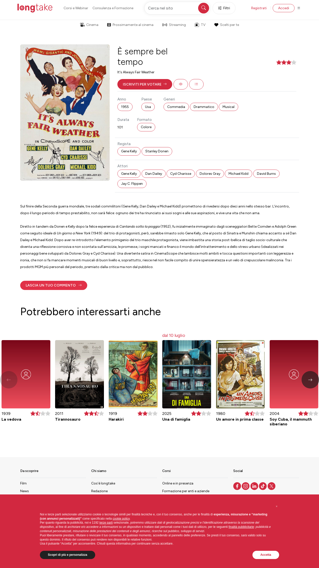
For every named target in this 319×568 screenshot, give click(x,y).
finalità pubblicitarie (241, 527)
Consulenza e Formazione (112, 8)
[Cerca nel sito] (177, 8)
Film (23, 483)
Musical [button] (229, 107)
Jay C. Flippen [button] (132, 184)
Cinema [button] (89, 25)
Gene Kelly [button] (129, 151)
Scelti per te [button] (226, 25)
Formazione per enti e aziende (185, 491)
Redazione (99, 491)
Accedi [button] (283, 8)
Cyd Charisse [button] (180, 174)
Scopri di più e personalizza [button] (67, 555)
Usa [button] (148, 107)
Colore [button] (146, 127)
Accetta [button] (265, 555)
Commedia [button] (176, 107)
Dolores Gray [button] (210, 174)
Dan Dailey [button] (153, 174)
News (24, 491)
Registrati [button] (259, 8)
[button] (144, 84)
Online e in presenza (177, 483)
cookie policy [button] (121, 518)
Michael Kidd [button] (238, 174)
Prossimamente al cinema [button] (130, 25)
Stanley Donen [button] (156, 151)
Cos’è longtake (103, 483)
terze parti (106, 522)
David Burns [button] (266, 174)
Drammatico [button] (204, 107)
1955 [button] (125, 107)
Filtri (224, 8)
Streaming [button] (174, 25)
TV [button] (200, 24)
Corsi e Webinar (76, 8)
